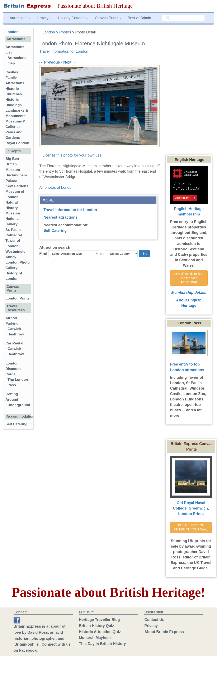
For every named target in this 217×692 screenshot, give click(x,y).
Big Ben (12, 159)
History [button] (44, 18)
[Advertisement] (189, 90)
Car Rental (14, 343)
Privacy (151, 626)
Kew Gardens (16, 186)
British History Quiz (96, 626)
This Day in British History (102, 644)
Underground (19, 405)
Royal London (17, 143)
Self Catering (55, 230)
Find (43, 253)
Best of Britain (139, 18)
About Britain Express (164, 632)
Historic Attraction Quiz (100, 632)
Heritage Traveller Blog (99, 620)
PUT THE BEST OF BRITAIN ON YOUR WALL (191, 527)
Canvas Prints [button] (108, 18)
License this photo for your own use (72, 155)
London (48, 32)
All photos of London (56, 187)
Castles (11, 72)
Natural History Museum (12, 207)
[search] (183, 18)
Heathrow (16, 334)
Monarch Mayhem (95, 638)
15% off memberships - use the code (189, 278)
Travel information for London (63, 51)
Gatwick (14, 329)
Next (67, 62)
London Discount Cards (13, 368)
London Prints (17, 298)
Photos (65, 32)
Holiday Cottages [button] (73, 18)
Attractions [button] (20, 18)
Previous (52, 62)
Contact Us (154, 620)
